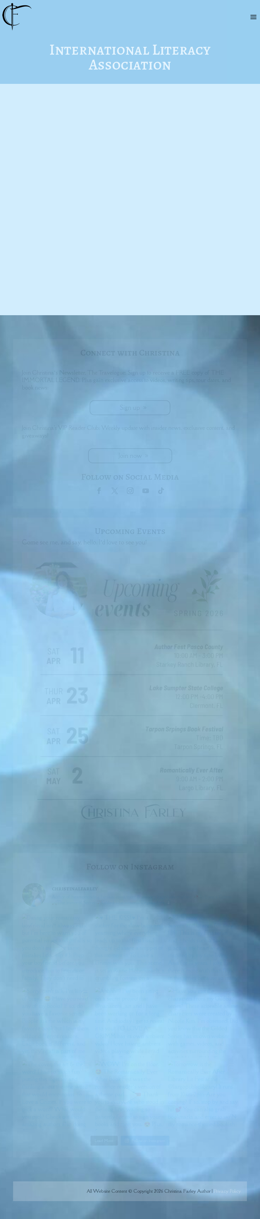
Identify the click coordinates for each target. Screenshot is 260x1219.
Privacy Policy (227, 1191)
